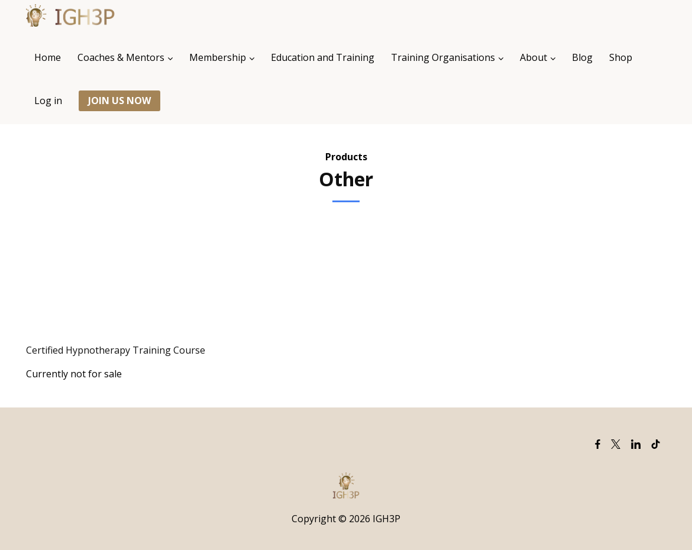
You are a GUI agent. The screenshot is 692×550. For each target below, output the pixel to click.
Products (346, 156)
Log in (48, 100)
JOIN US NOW (119, 100)
